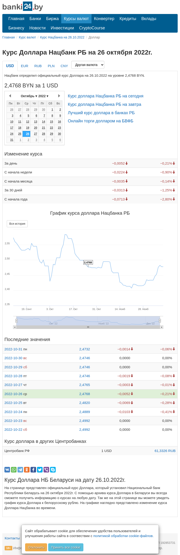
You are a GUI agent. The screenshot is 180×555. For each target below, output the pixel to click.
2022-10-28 (13, 376)
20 (35, 127)
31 (11, 139)
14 (43, 121)
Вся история (17, 223)
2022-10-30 (13, 358)
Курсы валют (76, 18)
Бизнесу (16, 28)
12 (27, 121)
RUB (38, 66)
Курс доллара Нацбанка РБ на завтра (104, 104)
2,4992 (84, 421)
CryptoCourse (92, 28)
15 (51, 121)
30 (43, 109)
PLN (51, 66)
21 (43, 127)
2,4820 (84, 403)
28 (27, 109)
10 (11, 121)
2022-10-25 (13, 403)
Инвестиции (62, 28)
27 (19, 109)
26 (11, 109)
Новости (37, 28)
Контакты (12, 538)
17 (11, 127)
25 (19, 133)
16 (59, 121)
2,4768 (84, 394)
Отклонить (36, 547)
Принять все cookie (65, 547)
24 (11, 133)
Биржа (52, 18)
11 (19, 121)
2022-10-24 (13, 412)
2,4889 (84, 412)
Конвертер (104, 18)
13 (35, 121)
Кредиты (127, 18)
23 (59, 127)
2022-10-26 (13, 394)
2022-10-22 (13, 429)
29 (35, 109)
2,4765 (84, 385)
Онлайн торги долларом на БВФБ (100, 121)
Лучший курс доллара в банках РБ (101, 112)
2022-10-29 (13, 367)
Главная (16, 18)
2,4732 (84, 349)
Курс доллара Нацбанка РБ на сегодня (105, 96)
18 (19, 127)
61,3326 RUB (165, 451)
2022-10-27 (13, 385)
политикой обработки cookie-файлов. (123, 536)
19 (27, 127)
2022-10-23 (13, 421)
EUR (24, 66)
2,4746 (84, 358)
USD (10, 66)
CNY (64, 66)
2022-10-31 (13, 349)
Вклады (148, 18)
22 (51, 127)
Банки (35, 18)
